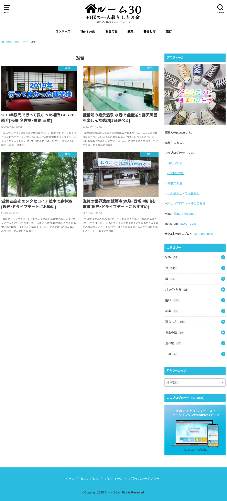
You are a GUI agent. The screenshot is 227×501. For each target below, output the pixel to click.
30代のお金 (174, 183)
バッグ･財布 (176, 289)
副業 (130, 31)
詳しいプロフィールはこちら (186, 203)
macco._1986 (188, 223)
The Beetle (87, 31)
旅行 (169, 31)
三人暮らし (192, 193)
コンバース (62, 31)
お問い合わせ (89, 478)
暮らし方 (149, 31)
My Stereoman (203, 233)
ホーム (70, 478)
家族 (171, 257)
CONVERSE (175, 173)
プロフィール (114, 478)
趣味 (172, 300)
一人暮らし (174, 193)
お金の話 (111, 31)
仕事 (171, 354)
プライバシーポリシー (144, 478)
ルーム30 (111, 492)
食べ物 (173, 343)
